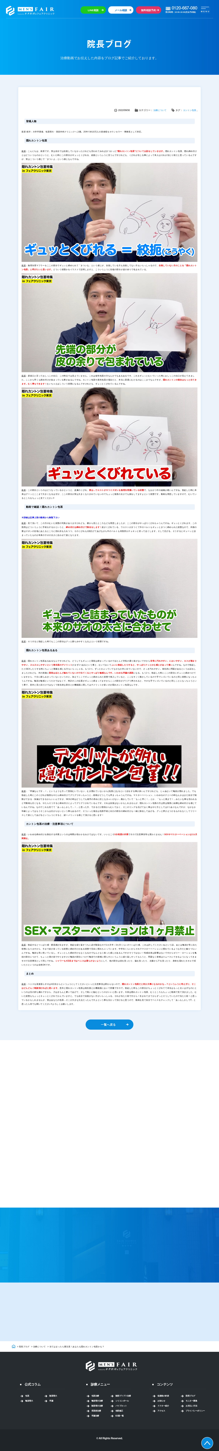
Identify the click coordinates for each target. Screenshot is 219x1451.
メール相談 (120, 10)
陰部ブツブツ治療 (123, 1401)
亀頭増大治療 (97, 1406)
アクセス (161, 1416)
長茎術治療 (96, 1416)
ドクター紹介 (163, 1411)
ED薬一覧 (119, 1421)
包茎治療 (95, 1401)
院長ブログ (190, 1401)
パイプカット (121, 1411)
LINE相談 (93, 10)
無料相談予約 (148, 10)
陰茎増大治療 (97, 1411)
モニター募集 (191, 1406)
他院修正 (119, 1416)
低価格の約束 (163, 1401)
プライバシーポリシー (195, 1416)
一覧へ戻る (108, 1025)
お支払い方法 (191, 1411)
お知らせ (161, 1406)
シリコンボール (122, 1406)
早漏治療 (95, 1421)
